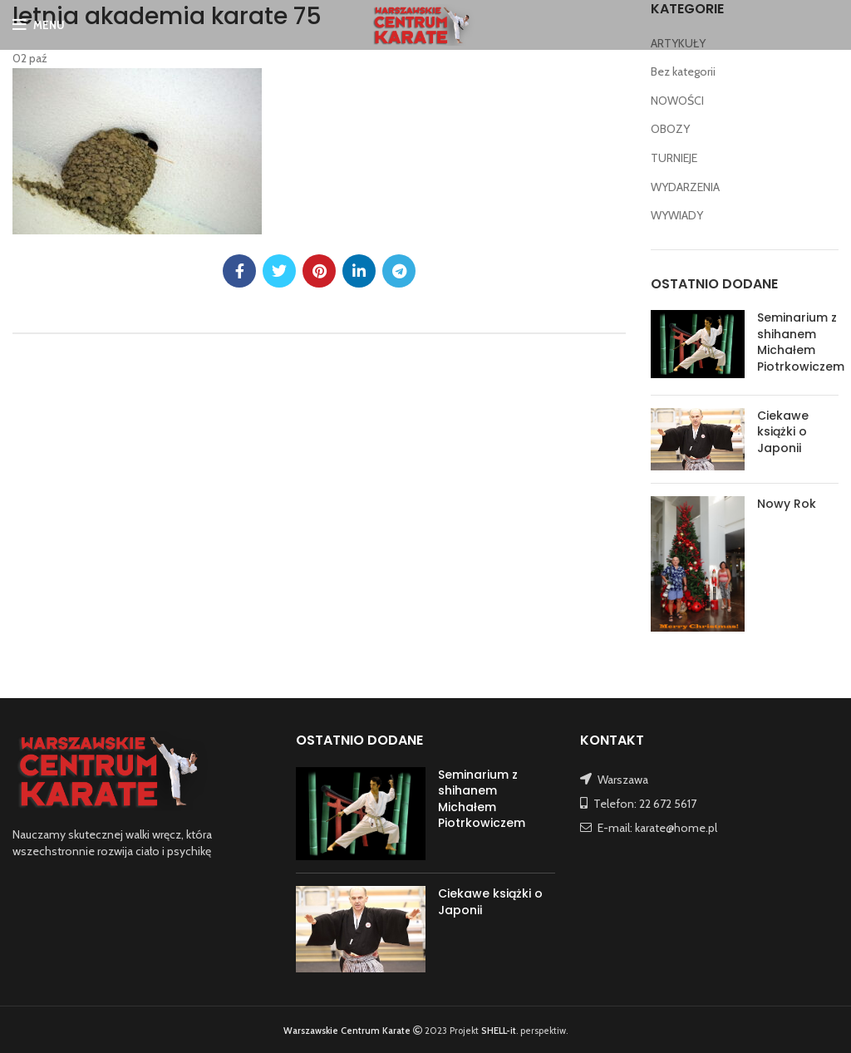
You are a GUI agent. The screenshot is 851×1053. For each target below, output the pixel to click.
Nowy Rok (786, 503)
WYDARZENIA (685, 187)
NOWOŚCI (677, 100)
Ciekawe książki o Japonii (783, 431)
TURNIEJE (674, 157)
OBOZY (670, 128)
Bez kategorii (683, 71)
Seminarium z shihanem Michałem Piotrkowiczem (800, 342)
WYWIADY (677, 215)
